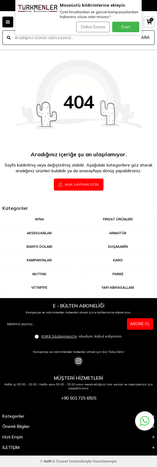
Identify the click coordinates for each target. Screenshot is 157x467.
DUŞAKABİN (118, 246)
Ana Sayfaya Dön (79, 184)
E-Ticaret (60, 461)
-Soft (46, 461)
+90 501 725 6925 (78, 398)
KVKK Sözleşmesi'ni (59, 336)
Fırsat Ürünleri (118, 219)
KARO (118, 260)
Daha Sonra (93, 27)
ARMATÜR (117, 233)
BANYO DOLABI (39, 246)
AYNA (39, 219)
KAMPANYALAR (39, 260)
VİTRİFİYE (39, 287)
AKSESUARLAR (39, 233)
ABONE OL (140, 323)
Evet (126, 27)
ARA (145, 37)
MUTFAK (39, 274)
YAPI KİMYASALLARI (118, 287)
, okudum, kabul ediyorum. (78, 336)
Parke (117, 274)
